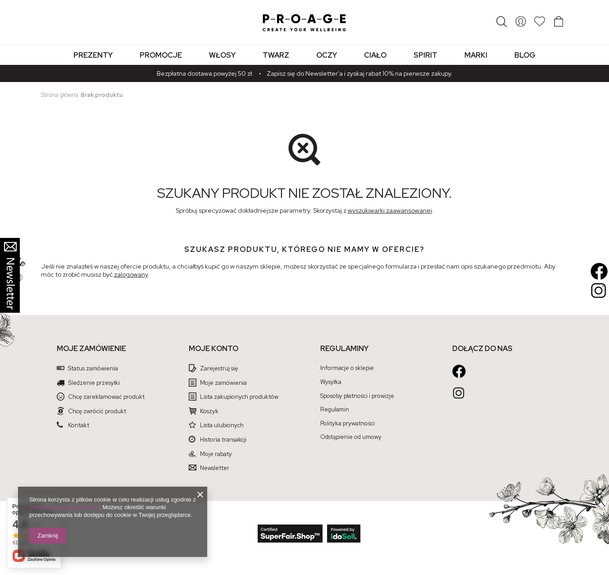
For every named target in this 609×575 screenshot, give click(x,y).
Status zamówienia (93, 368)
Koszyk (209, 411)
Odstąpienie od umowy (351, 437)
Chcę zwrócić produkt (97, 411)
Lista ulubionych (222, 425)
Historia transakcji (223, 439)
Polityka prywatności (347, 423)
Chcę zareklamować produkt (106, 397)
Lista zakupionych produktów (239, 397)
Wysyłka (330, 382)
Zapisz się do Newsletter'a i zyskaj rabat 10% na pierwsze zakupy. (360, 73)
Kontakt (78, 425)
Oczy (326, 55)
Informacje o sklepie (347, 368)
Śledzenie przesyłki (94, 383)
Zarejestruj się (219, 368)
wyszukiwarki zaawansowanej (390, 210)
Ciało (375, 55)
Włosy (222, 55)
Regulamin (334, 409)
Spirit (425, 55)
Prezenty (93, 55)
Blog (525, 55)
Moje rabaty (216, 454)
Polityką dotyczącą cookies (64, 507)
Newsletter (214, 468)
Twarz (276, 55)
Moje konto (213, 348)
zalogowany (131, 274)
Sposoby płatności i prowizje (357, 396)
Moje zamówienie (91, 348)
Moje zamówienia (223, 383)
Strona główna (59, 95)
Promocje (161, 55)
